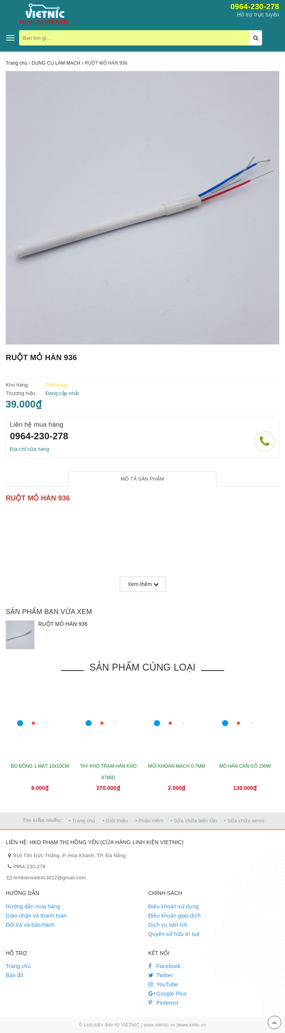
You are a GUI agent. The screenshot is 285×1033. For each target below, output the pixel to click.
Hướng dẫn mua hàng (33, 906)
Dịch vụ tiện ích (167, 925)
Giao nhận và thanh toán (36, 916)
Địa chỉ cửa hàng (29, 449)
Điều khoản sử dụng (173, 906)
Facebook (164, 966)
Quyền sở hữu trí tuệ (174, 934)
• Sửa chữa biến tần (194, 820)
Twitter (160, 975)
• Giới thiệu (115, 820)
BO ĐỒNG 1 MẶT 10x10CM (40, 766)
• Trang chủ (82, 820)
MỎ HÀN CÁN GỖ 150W (245, 766)
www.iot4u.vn (192, 1025)
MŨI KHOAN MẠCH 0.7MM (176, 766)
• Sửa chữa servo (244, 820)
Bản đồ (14, 975)
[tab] (142, 479)
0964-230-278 (254, 6)
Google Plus (167, 994)
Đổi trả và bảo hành (30, 925)
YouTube (163, 984)
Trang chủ (18, 966)
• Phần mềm (149, 820)
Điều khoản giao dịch (174, 916)
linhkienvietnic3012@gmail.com (49, 877)
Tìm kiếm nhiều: (42, 820)
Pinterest (163, 1003)
